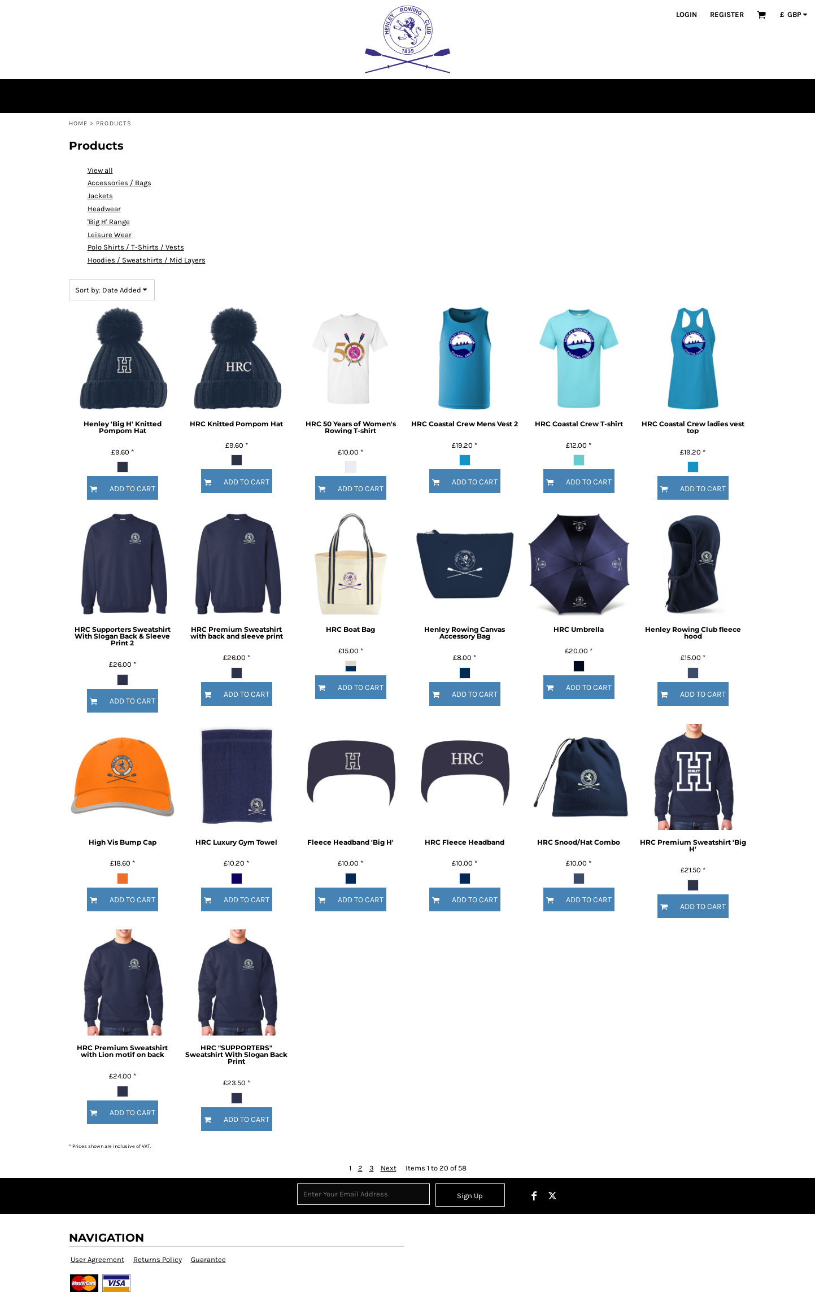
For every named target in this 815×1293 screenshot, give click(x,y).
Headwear (104, 208)
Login (686, 14)
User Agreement (97, 1259)
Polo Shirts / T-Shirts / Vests (136, 247)
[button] (761, 14)
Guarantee (208, 1259)
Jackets (100, 195)
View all (100, 170)
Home (78, 123)
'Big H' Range (109, 221)
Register (727, 14)
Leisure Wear (110, 234)
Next (388, 1168)
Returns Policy (157, 1259)
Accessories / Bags (119, 182)
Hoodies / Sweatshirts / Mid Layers (147, 260)
